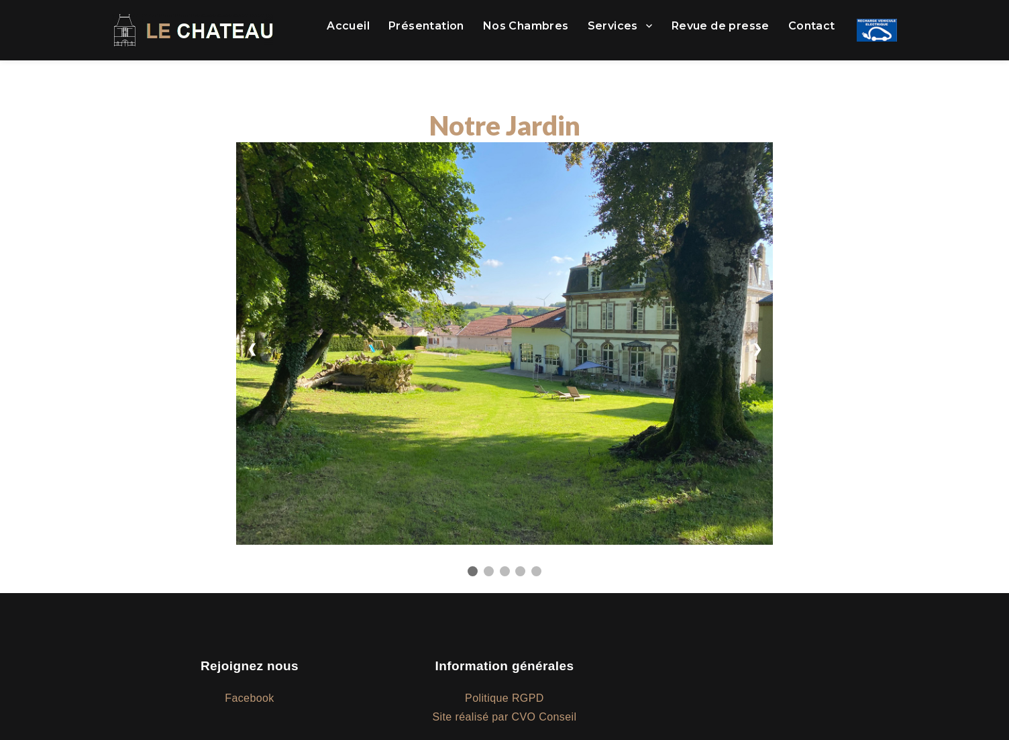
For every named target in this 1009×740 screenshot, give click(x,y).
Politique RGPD (504, 698)
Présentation (426, 25)
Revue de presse (720, 25)
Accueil (348, 25)
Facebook (249, 698)
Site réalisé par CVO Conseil (505, 717)
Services (613, 25)
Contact (811, 25)
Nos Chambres (526, 25)
